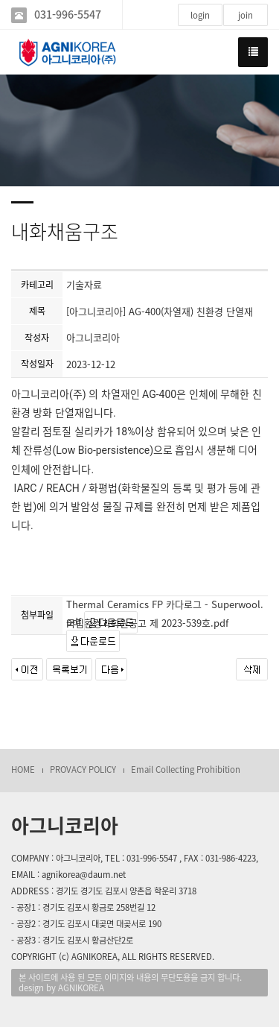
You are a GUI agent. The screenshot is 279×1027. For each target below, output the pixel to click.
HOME (23, 769)
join (245, 15)
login (200, 15)
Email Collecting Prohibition (185, 769)
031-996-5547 (67, 14)
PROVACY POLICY (83, 769)
